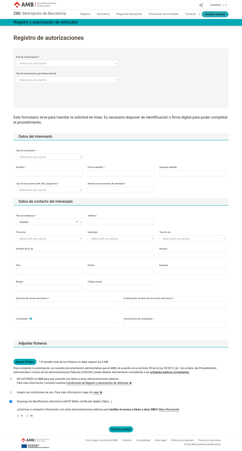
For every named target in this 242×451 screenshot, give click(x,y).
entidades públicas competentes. (170, 372)
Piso (18, 265)
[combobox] (67, 63)
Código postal (95, 281)
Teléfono (92, 215)
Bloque (19, 281)
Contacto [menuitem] (190, 14)
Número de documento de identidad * (107, 183)
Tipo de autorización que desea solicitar (36, 73)
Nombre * (21, 167)
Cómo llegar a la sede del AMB (101, 440)
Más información (169, 409)
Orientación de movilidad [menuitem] (163, 14)
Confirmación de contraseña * (139, 318)
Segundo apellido (168, 167)
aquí (97, 392)
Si (22, 415)
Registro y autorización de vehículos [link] (47, 22)
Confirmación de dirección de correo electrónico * (149, 298)
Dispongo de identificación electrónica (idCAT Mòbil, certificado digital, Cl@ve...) (64, 401)
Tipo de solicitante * (26, 150)
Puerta (91, 265)
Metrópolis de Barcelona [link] (40, 13)
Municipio (93, 232)
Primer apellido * (96, 167)
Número (163, 248)
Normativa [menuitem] (103, 14)
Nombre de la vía (24, 248)
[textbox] (67, 63)
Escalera (163, 265)
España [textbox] (48, 222)
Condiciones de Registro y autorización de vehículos (98, 383)
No (31, 415)
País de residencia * (26, 215)
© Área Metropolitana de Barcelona (202, 444)
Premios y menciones (209, 440)
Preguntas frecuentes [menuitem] (129, 14)
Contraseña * (24, 318)
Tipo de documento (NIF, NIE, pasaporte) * (37, 183)
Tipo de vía (164, 232)
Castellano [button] (218, 5)
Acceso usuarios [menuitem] (215, 14)
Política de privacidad (182, 440)
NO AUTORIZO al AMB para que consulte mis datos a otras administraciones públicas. (74, 381)
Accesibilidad (143, 440)
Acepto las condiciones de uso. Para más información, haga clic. (60, 392)
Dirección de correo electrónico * (32, 298)
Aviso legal (160, 440)
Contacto (127, 440)
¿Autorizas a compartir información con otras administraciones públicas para (87, 409)
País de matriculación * (27, 57)
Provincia (20, 232)
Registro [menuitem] (85, 14)
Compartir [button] (201, 5)
